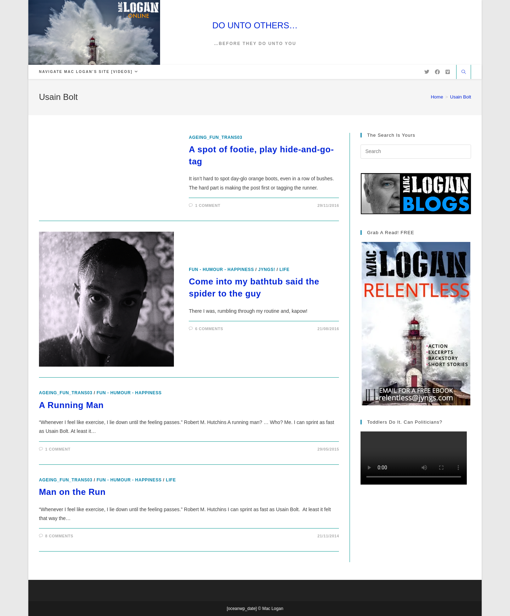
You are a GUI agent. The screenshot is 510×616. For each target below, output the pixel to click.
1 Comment (207, 205)
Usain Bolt (460, 97)
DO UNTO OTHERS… (255, 25)
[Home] (437, 97)
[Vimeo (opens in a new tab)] (448, 71)
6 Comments (209, 329)
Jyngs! (266, 269)
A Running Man (71, 405)
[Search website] (464, 73)
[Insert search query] (416, 152)
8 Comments (59, 536)
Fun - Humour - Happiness (221, 269)
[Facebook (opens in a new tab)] (437, 71)
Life (284, 269)
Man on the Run (72, 492)
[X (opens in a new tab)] (426, 71)
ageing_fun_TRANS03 (215, 137)
